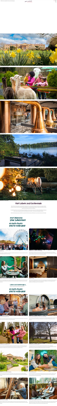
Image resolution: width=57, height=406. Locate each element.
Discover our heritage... (4, 399)
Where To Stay (31, 278)
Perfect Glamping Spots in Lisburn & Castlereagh (37, 316)
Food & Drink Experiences (4, 316)
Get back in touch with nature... (34, 344)
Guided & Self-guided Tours (5, 344)
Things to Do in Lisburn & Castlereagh (35, 250)
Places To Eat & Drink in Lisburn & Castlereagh (8, 278)
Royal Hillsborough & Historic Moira (35, 399)
